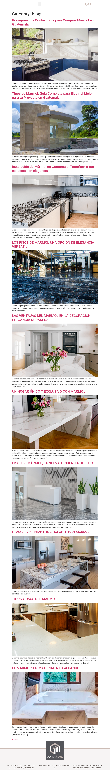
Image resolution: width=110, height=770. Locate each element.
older (15, 739)
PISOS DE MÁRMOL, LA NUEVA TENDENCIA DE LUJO (52, 463)
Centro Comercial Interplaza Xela (87, 765)
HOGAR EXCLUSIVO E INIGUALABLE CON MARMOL (51, 532)
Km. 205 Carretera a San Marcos (87, 768)
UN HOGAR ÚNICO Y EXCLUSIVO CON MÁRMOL (48, 391)
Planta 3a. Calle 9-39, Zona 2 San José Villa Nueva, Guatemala (21, 766)
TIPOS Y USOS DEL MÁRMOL (34, 599)
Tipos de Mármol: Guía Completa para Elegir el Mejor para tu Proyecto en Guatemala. (52, 95)
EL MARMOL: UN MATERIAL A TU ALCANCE (45, 668)
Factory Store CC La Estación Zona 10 (54, 766)
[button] (39, 4)
